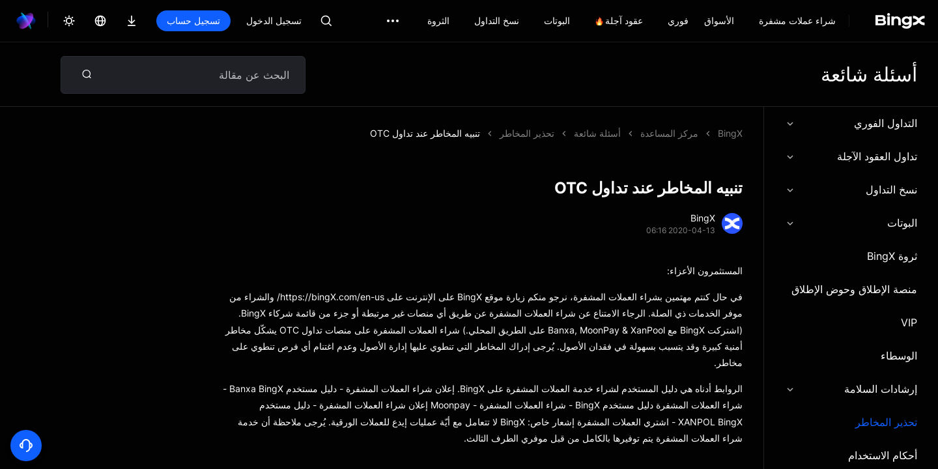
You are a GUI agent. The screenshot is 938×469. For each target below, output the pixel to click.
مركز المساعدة (669, 133)
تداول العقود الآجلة (851, 156)
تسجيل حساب (193, 20)
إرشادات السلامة (851, 388)
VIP (909, 322)
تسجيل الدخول (274, 20)
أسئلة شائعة (597, 133)
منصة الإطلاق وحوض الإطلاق (854, 289)
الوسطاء (899, 355)
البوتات (851, 222)
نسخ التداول (851, 189)
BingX (730, 133)
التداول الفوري (851, 123)
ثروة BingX (892, 256)
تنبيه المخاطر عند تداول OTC (425, 133)
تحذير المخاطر (886, 422)
